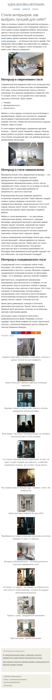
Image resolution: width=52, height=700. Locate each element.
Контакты (6, 679)
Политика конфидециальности (12, 682)
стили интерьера (8, 41)
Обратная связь (8, 685)
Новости (26, 9)
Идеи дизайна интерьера (26, 4)
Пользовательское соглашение (18, 679)
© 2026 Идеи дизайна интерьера (12, 676)
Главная (16, 9)
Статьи (35, 9)
